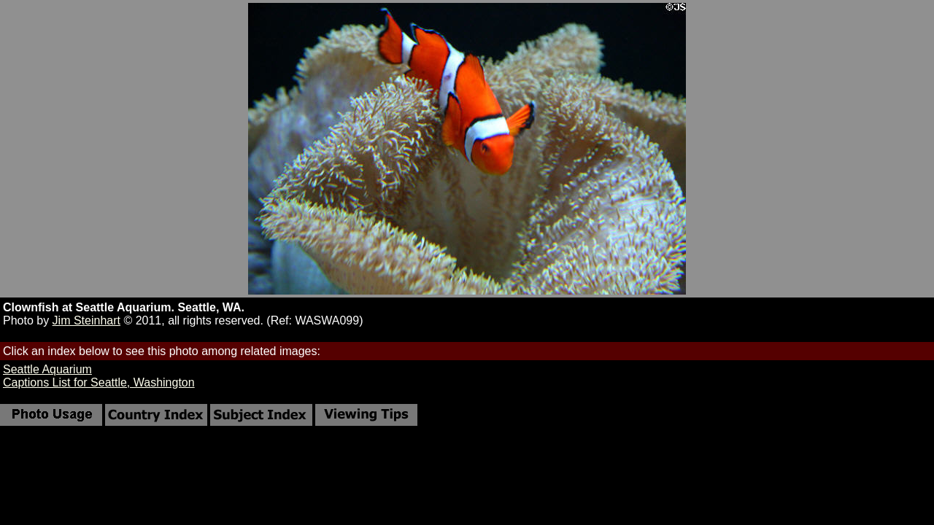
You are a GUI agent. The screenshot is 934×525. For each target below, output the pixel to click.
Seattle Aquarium (47, 369)
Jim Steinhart (86, 320)
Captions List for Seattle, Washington (99, 382)
